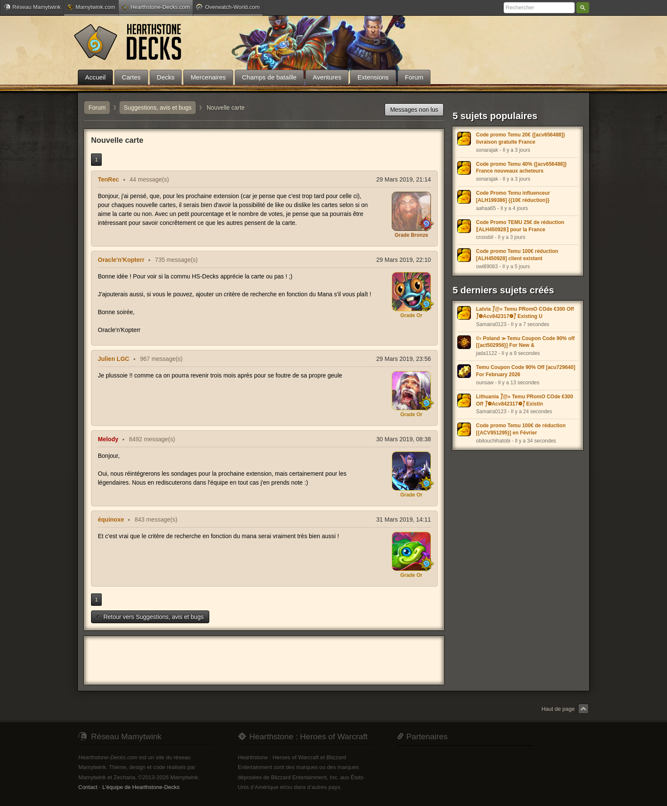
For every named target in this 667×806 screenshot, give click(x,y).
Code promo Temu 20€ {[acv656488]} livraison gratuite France (520, 138)
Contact (87, 787)
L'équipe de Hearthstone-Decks (141, 787)
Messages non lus (414, 109)
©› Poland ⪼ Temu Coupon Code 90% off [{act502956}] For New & (525, 342)
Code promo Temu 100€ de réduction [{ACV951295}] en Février (520, 429)
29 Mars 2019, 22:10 (403, 259)
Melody (108, 439)
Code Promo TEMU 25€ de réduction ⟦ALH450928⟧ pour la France (520, 226)
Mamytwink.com (91, 7)
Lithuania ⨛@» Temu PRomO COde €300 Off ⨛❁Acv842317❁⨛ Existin (524, 400)
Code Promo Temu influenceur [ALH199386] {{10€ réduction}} (513, 196)
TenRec (108, 179)
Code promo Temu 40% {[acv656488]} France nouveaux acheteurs (521, 167)
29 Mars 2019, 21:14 (403, 179)
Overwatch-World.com (227, 6)
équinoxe (111, 519)
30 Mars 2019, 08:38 (403, 439)
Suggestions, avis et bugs (158, 107)
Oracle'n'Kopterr (121, 259)
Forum (96, 107)
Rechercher (582, 7)
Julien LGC (113, 358)
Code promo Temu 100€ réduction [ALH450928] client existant (517, 254)
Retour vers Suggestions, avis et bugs (149, 616)
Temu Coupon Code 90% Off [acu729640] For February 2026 (525, 370)
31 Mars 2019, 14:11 (403, 519)
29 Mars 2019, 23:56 (403, 358)
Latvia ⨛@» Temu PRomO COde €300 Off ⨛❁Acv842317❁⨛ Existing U (525, 312)
